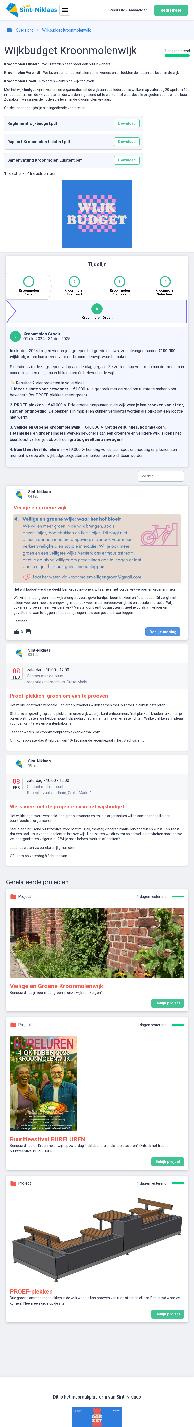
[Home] (31, 10)
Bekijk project (169, 1004)
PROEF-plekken (31, 1291)
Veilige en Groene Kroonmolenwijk (56, 986)
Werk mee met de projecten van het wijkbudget (67, 807)
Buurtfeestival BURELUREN (47, 1139)
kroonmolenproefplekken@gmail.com (70, 732)
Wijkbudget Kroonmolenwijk (66, 30)
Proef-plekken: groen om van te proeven (59, 696)
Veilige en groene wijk (40, 508)
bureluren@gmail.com (57, 848)
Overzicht (24, 30)
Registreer (171, 10)
